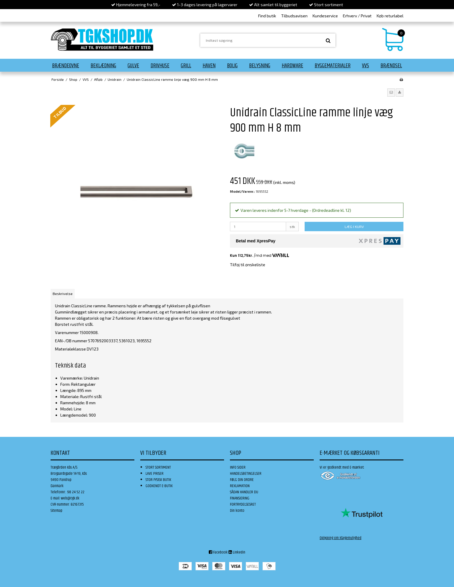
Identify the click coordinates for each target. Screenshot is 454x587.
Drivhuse (160, 65)
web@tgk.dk (70, 498)
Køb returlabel (390, 15)
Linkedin (236, 552)
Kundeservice (325, 15)
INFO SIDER (238, 467)
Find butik (267, 15)
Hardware (292, 65)
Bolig (232, 65)
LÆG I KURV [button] (354, 226)
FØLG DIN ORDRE (242, 480)
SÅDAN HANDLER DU (244, 492)
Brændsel (391, 65)
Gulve (133, 65)
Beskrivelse (63, 293)
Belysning (259, 65)
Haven (209, 65)
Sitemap (56, 510)
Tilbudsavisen (294, 15)
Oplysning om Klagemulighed (340, 538)
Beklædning (103, 65)
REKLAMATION (240, 486)
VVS (365, 65)
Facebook (218, 552)
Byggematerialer (332, 65)
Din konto (237, 510)
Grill (186, 65)
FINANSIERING (239, 498)
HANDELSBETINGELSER (245, 473)
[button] (391, 92)
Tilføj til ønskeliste (247, 264)
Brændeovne (65, 65)
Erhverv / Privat (357, 15)
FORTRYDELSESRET (243, 504)
